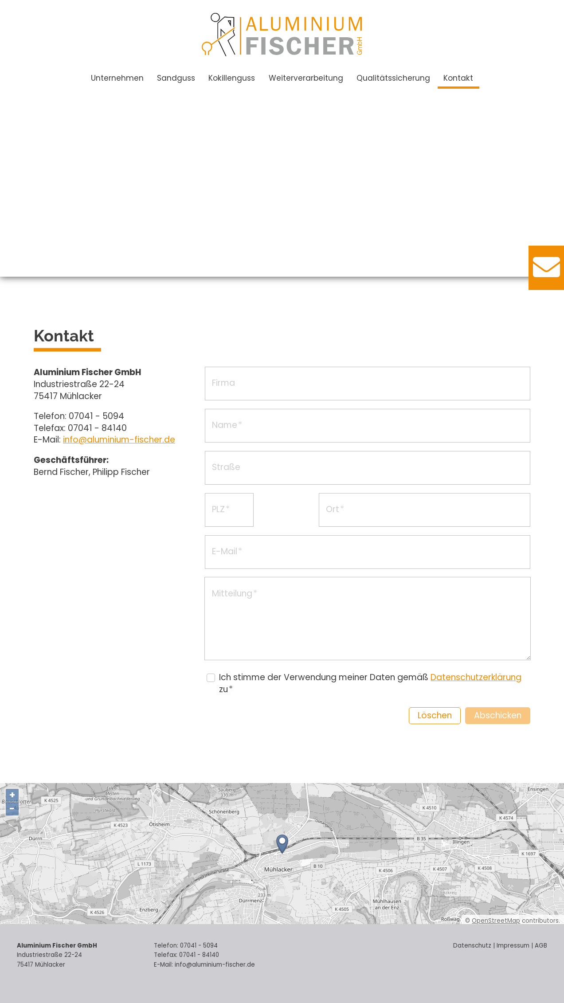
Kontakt (458, 78)
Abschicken (497, 715)
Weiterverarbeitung (306, 78)
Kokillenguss (231, 78)
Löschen (435, 715)
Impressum (513, 945)
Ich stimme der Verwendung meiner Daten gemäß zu (370, 683)
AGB (541, 945)
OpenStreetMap (496, 921)
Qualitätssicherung (393, 78)
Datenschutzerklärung (476, 677)
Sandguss (176, 78)
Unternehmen (117, 78)
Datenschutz (472, 945)
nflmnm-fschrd (119, 440)
